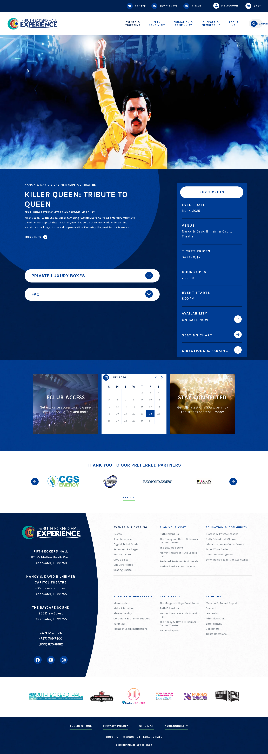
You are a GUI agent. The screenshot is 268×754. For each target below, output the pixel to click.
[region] (134, 404)
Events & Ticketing (130, 527)
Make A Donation (123, 608)
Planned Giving (122, 613)
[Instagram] (64, 660)
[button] (156, 377)
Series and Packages (126, 549)
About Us (213, 596)
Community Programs (219, 554)
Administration (215, 618)
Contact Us (212, 628)
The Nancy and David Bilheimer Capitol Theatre (179, 540)
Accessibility (176, 725)
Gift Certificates (123, 564)
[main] (134, 225)
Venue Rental (171, 596)
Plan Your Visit (173, 527)
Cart (254, 5)
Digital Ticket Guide (125, 544)
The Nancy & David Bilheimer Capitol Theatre (178, 623)
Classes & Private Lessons (222, 534)
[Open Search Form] (248, 24)
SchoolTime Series (217, 549)
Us (221, 24)
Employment (214, 623)
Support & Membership (133, 596)
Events (117, 534)
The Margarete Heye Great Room (179, 603)
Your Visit (144, 24)
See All (129, 497)
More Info (33, 236)
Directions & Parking (205, 351)
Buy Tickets (165, 6)
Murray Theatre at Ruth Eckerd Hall (178, 554)
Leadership (212, 613)
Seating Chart (197, 335)
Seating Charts (122, 569)
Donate (137, 6)
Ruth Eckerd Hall (170, 534)
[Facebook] (38, 660)
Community (171, 24)
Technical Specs (169, 630)
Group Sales (120, 559)
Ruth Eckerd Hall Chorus (221, 539)
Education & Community (226, 527)
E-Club (193, 6)
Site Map (146, 725)
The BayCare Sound (171, 547)
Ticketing (120, 24)
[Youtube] (51, 660)
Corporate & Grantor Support (131, 618)
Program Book (122, 554)
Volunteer (119, 623)
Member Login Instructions (130, 628)
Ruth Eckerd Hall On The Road (178, 566)
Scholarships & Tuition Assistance (227, 559)
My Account (227, 5)
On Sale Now (195, 320)
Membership (198, 24)
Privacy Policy (115, 725)
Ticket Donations (216, 634)
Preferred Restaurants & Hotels (179, 561)
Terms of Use (81, 725)
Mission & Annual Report (221, 603)
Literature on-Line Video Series (225, 544)
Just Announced (123, 539)
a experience (134, 744)
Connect (211, 608)
